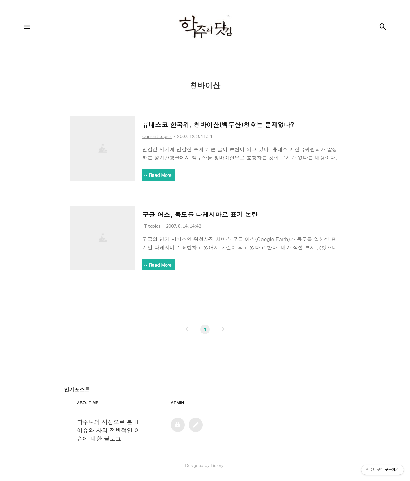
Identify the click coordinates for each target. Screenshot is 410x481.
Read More (160, 175)
